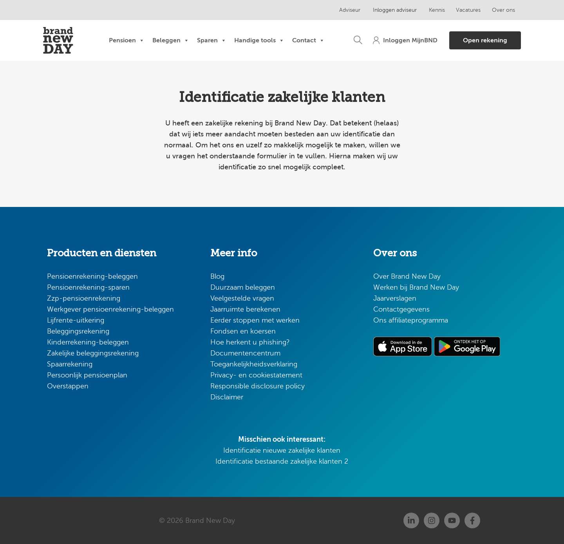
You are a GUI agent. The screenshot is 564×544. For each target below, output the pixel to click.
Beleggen (170, 40)
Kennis (434, 10)
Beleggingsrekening (78, 331)
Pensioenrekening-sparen (88, 287)
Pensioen (127, 40)
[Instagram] (431, 520)
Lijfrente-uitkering (75, 320)
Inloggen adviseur (393, 10)
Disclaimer (226, 397)
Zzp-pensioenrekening (83, 298)
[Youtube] (452, 520)
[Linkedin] (411, 520)
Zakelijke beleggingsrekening (93, 353)
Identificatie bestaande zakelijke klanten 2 (281, 461)
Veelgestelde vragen (242, 298)
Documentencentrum (245, 353)
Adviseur (349, 10)
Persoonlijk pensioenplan (87, 375)
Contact (308, 40)
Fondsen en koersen (243, 331)
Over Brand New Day (407, 276)
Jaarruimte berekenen (245, 309)
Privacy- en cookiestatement (256, 375)
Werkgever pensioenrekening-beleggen (110, 309)
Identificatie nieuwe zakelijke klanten (281, 450)
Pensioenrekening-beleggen (92, 276)
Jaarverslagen (394, 298)
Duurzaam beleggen (242, 287)
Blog (217, 276)
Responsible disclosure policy (257, 386)
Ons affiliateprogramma (410, 320)
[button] (354, 40)
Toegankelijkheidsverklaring (253, 364)
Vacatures (465, 10)
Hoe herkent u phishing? (250, 342)
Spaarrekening (69, 364)
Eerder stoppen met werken (255, 320)
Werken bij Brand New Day (416, 287)
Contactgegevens (401, 309)
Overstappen (68, 386)
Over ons (500, 10)
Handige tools (259, 40)
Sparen (211, 40)
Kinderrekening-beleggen (88, 342)
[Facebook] (472, 520)
